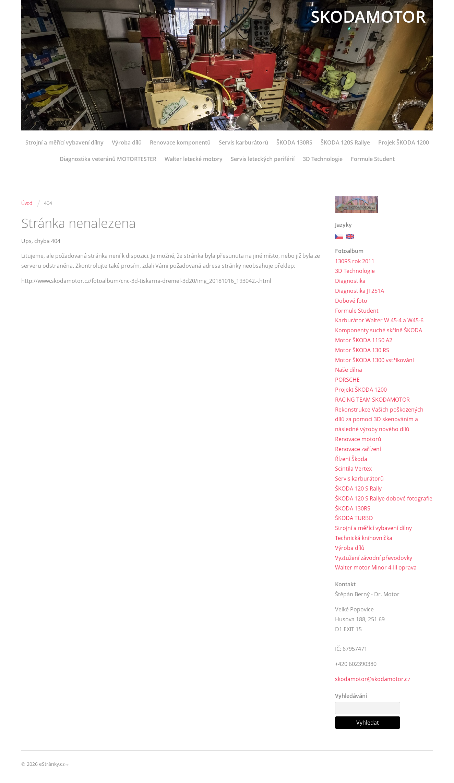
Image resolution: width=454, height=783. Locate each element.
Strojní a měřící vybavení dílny (64, 142)
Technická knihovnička (363, 538)
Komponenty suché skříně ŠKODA (378, 330)
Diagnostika (350, 281)
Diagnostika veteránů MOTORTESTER (108, 159)
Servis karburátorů (243, 142)
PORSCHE (347, 379)
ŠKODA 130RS (294, 142)
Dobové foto (351, 300)
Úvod (26, 203)
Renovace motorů (358, 439)
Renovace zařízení (358, 449)
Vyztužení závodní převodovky (373, 558)
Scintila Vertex (353, 468)
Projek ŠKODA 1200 (403, 142)
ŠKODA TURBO (354, 518)
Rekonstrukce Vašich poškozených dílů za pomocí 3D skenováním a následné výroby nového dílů (379, 419)
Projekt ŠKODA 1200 (361, 389)
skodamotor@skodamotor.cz (372, 679)
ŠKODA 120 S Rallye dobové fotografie (383, 498)
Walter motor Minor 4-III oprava (376, 567)
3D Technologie (323, 159)
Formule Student (373, 159)
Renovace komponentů (180, 142)
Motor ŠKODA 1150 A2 (363, 340)
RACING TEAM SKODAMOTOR (372, 399)
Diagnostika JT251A (359, 291)
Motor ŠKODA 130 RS (362, 350)
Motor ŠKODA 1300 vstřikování (374, 360)
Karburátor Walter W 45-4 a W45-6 (379, 320)
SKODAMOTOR (368, 16)
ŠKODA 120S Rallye (345, 142)
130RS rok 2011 (354, 261)
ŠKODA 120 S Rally (358, 488)
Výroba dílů (127, 142)
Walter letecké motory (194, 159)
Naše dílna (348, 369)
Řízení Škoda (351, 459)
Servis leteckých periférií (263, 159)
